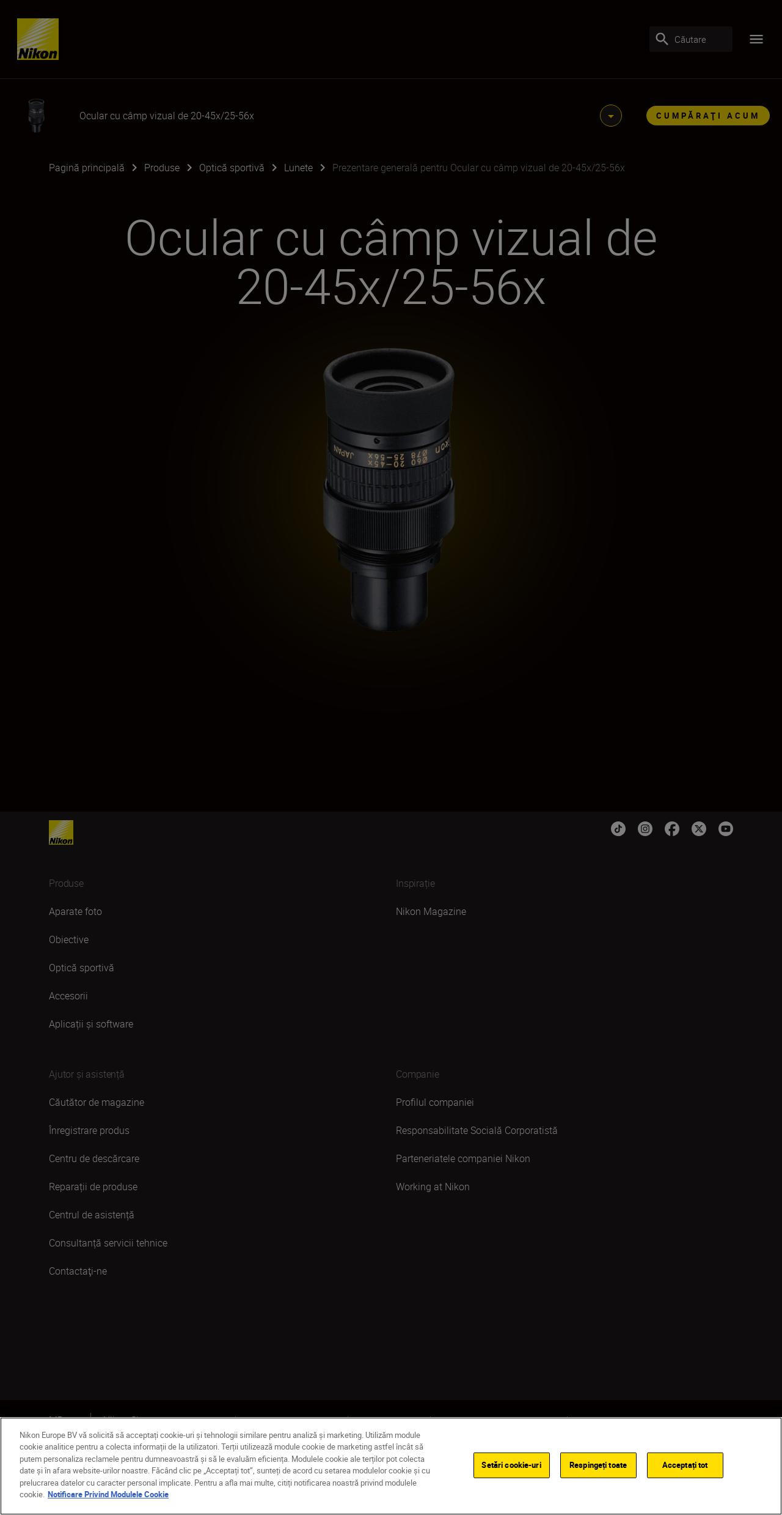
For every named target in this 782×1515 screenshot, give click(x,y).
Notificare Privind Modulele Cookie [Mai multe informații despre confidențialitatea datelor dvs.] (108, 1494)
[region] (391, 1466)
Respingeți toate (598, 1464)
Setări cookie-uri (511, 1464)
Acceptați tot (685, 1464)
